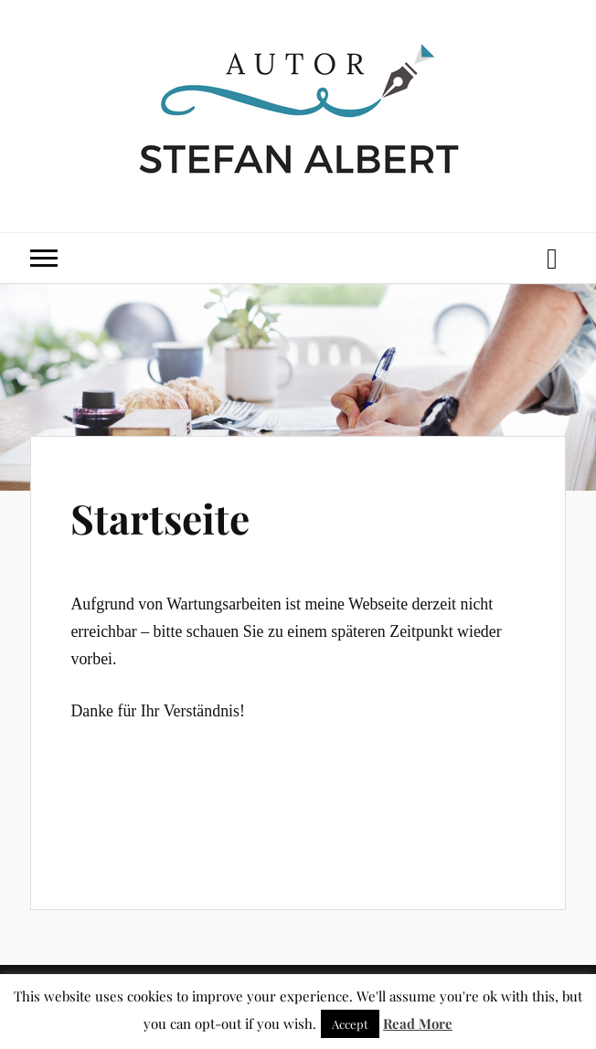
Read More (417, 1023)
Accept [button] (350, 1024)
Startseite (160, 518)
